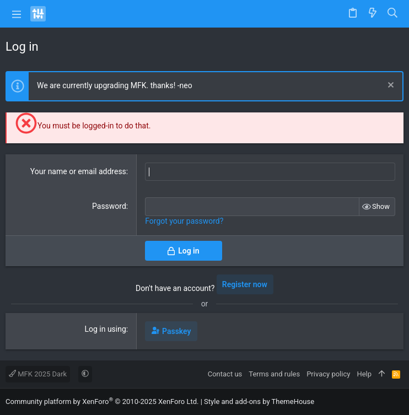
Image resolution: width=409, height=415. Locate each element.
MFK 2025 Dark (38, 374)
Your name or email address (78, 171)
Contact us (225, 374)
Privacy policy (328, 374)
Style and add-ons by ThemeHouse (259, 401)
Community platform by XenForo (102, 401)
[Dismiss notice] (389, 86)
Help (364, 374)
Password (109, 206)
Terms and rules (274, 374)
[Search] (392, 14)
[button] (17, 14)
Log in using (105, 329)
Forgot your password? (184, 221)
